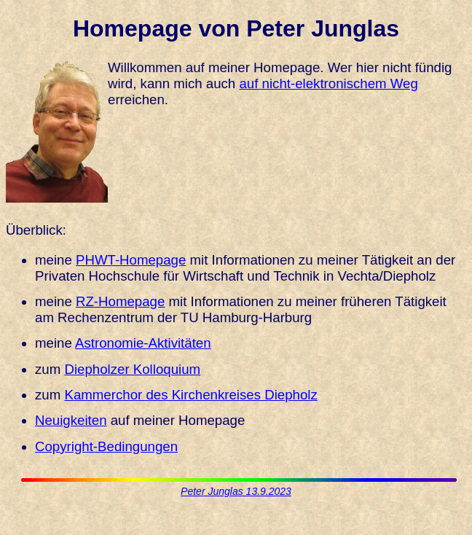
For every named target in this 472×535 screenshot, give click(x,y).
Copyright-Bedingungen (106, 446)
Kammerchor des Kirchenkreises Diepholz (190, 394)
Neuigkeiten (71, 420)
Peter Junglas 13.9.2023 (236, 491)
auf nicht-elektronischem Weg (328, 83)
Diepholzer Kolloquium (132, 369)
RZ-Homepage (120, 301)
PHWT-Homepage (131, 260)
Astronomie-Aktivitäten (143, 343)
